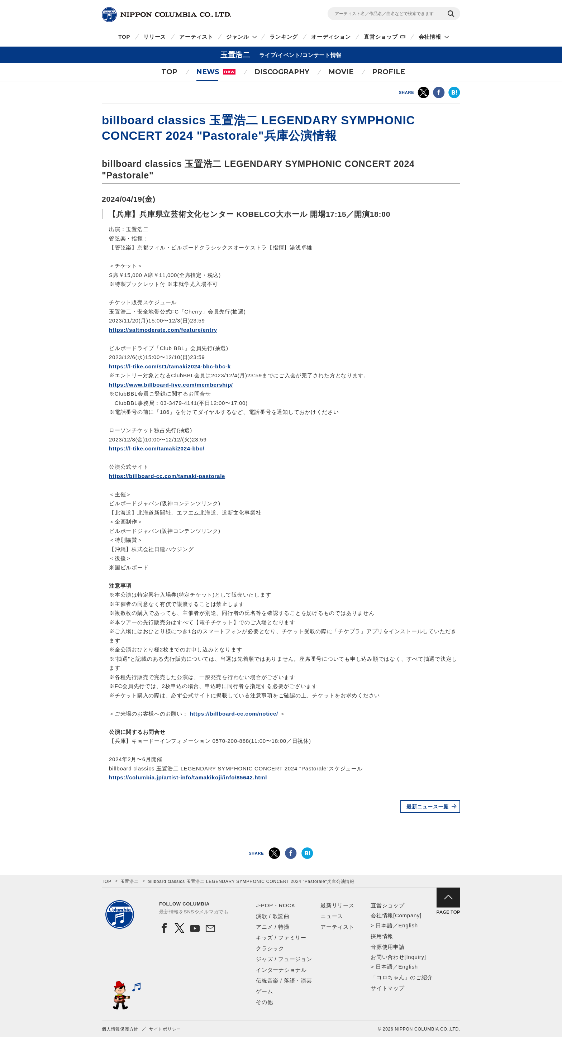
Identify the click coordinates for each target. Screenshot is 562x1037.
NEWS (215, 72)
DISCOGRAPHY (281, 72)
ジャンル (237, 37)
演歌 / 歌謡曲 (273, 916)
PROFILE (388, 72)
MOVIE (340, 72)
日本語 (384, 925)
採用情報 (382, 936)
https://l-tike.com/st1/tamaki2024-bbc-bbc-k (170, 366)
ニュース (331, 916)
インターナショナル (281, 970)
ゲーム (264, 991)
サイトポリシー (165, 1029)
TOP (124, 37)
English (408, 925)
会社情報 (430, 37)
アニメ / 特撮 (273, 927)
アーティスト (196, 37)
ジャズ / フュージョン (284, 959)
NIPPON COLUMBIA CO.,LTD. (166, 14)
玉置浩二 (129, 881)
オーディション (331, 37)
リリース (154, 37)
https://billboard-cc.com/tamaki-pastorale (167, 476)
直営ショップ (381, 37)
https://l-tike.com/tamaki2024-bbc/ (156, 448)
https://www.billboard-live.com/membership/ (171, 385)
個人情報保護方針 (120, 1029)
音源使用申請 (388, 947)
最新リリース (337, 905)
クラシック (270, 948)
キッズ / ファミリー (281, 938)
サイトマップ (388, 988)
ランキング (284, 37)
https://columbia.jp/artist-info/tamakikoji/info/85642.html (188, 777)
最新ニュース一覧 (427, 806)
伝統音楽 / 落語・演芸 (284, 981)
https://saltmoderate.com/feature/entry (163, 330)
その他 (264, 1002)
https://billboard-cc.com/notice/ (234, 714)
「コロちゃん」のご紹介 (402, 977)
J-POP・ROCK (275, 905)
